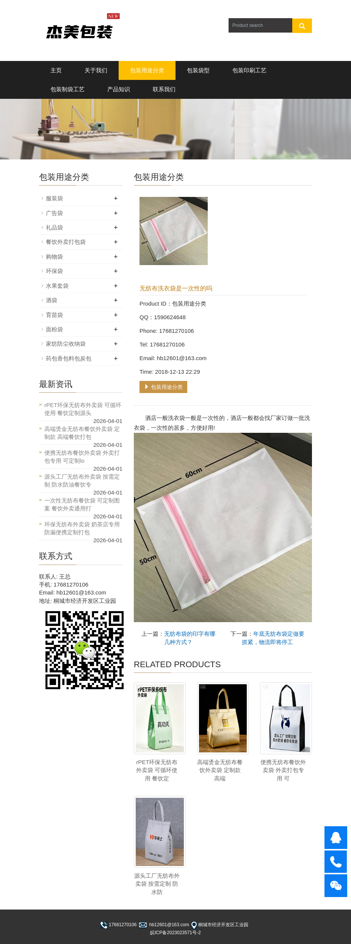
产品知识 (118, 89)
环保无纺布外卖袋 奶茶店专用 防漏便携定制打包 (82, 528)
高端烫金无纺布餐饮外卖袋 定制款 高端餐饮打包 (82, 433)
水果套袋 (57, 285)
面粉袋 (54, 329)
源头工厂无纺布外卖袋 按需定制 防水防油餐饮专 (82, 480)
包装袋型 (198, 70)
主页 (56, 70)
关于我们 (96, 70)
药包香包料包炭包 (68, 358)
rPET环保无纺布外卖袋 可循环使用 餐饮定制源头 (82, 409)
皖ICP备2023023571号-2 (175, 932)
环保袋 (54, 271)
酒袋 (51, 300)
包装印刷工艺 (249, 70)
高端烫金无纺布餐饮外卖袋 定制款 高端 (220, 770)
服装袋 (54, 198)
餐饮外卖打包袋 (66, 242)
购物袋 (54, 256)
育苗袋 (54, 315)
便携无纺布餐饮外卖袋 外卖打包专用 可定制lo (82, 456)
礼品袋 (54, 227)
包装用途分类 (147, 70)
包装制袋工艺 (67, 89)
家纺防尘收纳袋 (66, 343)
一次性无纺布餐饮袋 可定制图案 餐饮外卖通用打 (82, 504)
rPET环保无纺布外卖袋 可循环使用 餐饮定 (156, 770)
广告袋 (54, 213)
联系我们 (164, 89)
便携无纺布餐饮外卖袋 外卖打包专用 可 (283, 770)
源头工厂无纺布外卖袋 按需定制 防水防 (157, 883)
